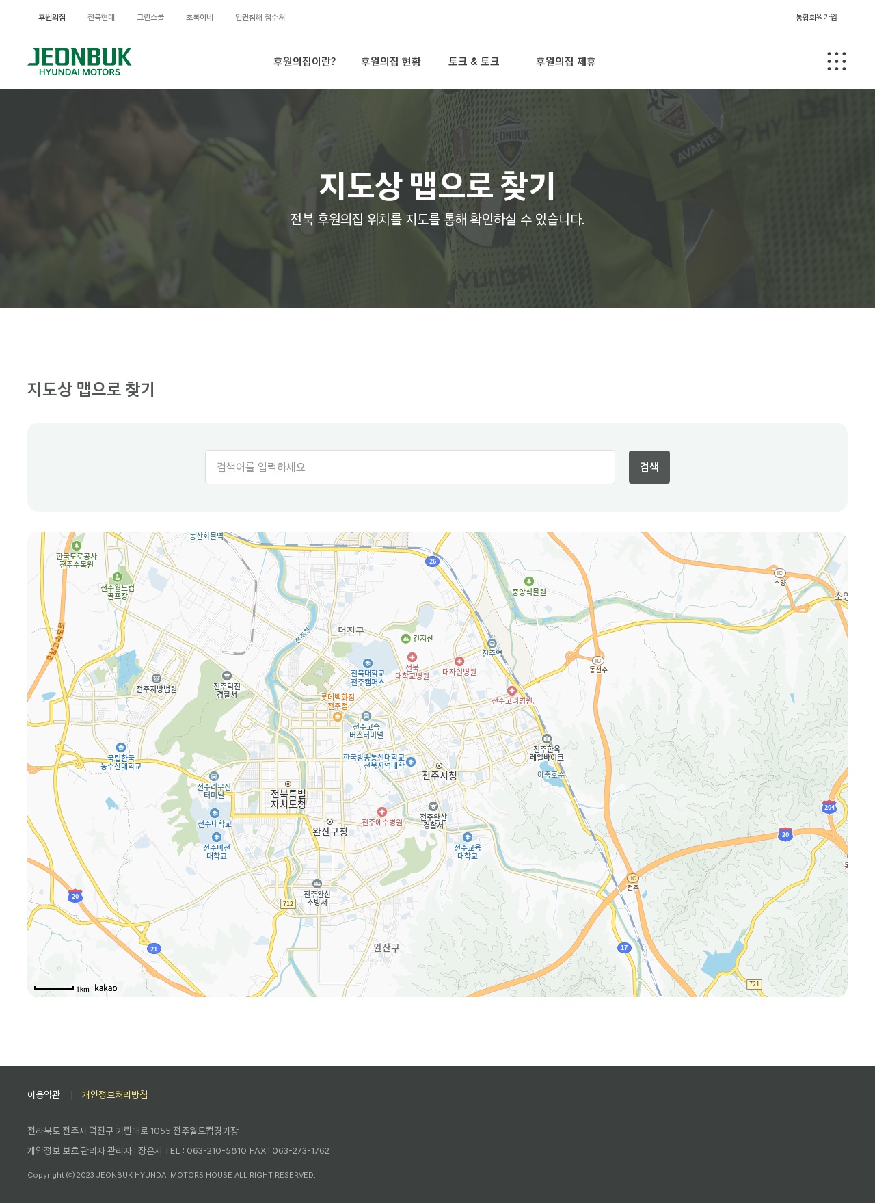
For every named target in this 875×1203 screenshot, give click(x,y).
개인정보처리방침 (115, 1094)
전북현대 (101, 17)
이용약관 (43, 1094)
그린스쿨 (150, 17)
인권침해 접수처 (260, 17)
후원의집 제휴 (566, 61)
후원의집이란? (304, 61)
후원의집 (52, 17)
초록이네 (199, 17)
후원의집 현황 (391, 61)
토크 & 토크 (474, 61)
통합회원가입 (816, 17)
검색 (649, 466)
